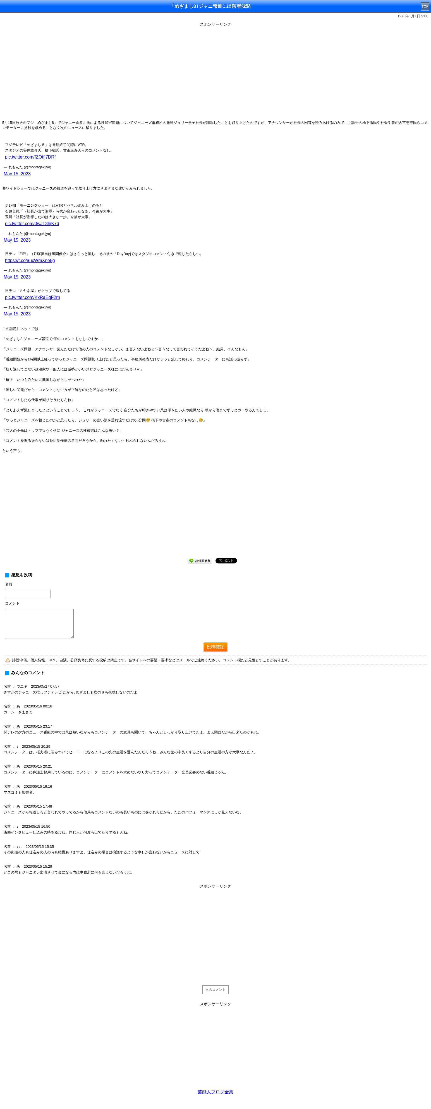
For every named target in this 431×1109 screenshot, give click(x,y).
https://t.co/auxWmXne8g (30, 260)
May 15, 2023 (17, 173)
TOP (425, 6)
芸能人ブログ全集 (215, 1091)
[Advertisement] (215, 510)
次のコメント (215, 990)
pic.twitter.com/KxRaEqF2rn (32, 297)
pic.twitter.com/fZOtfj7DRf (30, 157)
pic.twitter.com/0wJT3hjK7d (32, 223)
